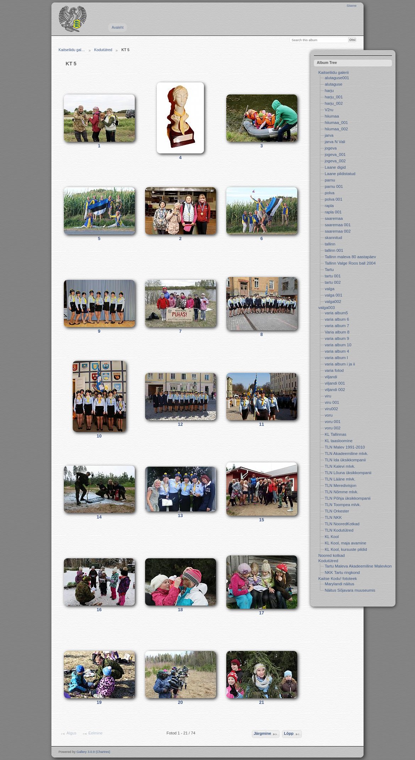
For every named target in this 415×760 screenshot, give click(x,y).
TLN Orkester (337, 511)
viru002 (331, 409)
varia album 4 (337, 351)
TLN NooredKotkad (342, 524)
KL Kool (332, 536)
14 (99, 517)
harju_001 (334, 97)
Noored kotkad (331, 555)
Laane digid (335, 167)
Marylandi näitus (339, 584)
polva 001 (333, 199)
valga (329, 289)
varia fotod (334, 370)
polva (329, 193)
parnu (330, 180)
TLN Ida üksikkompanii (345, 460)
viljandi (331, 377)
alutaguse (333, 84)
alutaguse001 (337, 78)
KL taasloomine (339, 441)
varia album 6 (337, 319)
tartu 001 (333, 276)
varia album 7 (337, 326)
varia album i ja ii (340, 364)
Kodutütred (103, 50)
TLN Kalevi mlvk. (340, 466)
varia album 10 (338, 345)
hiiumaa (332, 116)
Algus (68, 734)
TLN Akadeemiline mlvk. (346, 453)
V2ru (329, 110)
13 (180, 515)
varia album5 (336, 313)
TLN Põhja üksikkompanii (347, 498)
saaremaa (334, 218)
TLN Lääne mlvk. (340, 479)
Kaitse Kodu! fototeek (337, 578)
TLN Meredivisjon (340, 485)
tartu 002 (333, 282)
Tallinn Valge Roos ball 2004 (350, 263)
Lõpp (292, 734)
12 (180, 424)
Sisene (351, 5)
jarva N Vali (335, 142)
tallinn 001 (334, 250)
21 (261, 702)
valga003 (326, 307)
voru (328, 415)
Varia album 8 (337, 332)
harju (329, 90)
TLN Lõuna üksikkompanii (348, 473)
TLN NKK (333, 517)
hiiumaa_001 (336, 122)
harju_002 (334, 103)
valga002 (333, 301)
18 (180, 609)
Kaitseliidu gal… (72, 50)
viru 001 (332, 402)
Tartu (329, 269)
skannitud (333, 237)
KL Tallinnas (335, 434)
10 (99, 436)
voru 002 (333, 428)
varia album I (336, 357)
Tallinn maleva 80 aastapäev (350, 257)
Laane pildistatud (340, 174)
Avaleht (117, 27)
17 (261, 612)
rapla (329, 205)
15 (261, 519)
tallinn (330, 244)
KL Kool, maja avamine (345, 543)
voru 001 (333, 421)
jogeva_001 (335, 154)
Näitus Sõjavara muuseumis (350, 590)
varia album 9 (337, 338)
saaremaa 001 (337, 225)
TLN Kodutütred (339, 530)
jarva (329, 135)
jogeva (331, 148)
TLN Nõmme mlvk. (341, 492)
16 (99, 609)
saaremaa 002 (337, 231)
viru (328, 396)
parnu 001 (334, 186)
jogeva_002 (335, 161)
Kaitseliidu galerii (333, 72)
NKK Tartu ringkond (342, 572)
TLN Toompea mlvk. (343, 505)
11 (261, 424)
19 (99, 702)
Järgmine (265, 734)
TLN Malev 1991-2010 (345, 447)
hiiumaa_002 (336, 129)
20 (180, 702)
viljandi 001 (335, 383)
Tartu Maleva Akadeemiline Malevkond (359, 566)
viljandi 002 (335, 389)
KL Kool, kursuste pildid (346, 549)
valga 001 (333, 295)
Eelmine (92, 734)
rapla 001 (333, 212)
